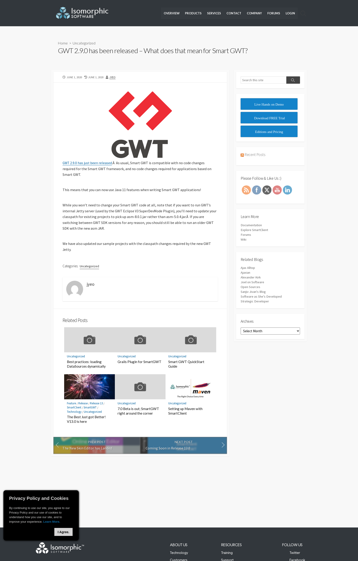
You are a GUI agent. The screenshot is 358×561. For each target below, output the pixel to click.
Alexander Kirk (251, 277)
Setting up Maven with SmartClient (185, 411)
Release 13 (96, 404)
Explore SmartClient (255, 230)
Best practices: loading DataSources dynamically (86, 364)
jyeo (113, 77)
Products (193, 13)
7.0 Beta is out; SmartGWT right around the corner (138, 411)
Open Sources (251, 287)
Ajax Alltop (248, 268)
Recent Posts (255, 154)
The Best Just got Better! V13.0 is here (86, 419)
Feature (71, 404)
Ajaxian (245, 273)
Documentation (252, 225)
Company (254, 13)
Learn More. (51, 521)
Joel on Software (252, 282)
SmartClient (74, 408)
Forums (273, 13)
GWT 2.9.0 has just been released (88, 163)
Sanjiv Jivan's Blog (253, 292)
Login (290, 13)
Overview (171, 13)
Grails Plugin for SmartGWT (139, 362)
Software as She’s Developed (261, 297)
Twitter (295, 553)
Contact (233, 13)
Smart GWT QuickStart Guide (186, 364)
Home (63, 43)
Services (214, 13)
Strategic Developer (255, 301)
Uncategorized (84, 43)
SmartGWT (90, 408)
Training (227, 553)
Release (83, 404)
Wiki (243, 239)
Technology (74, 412)
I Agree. (63, 532)
